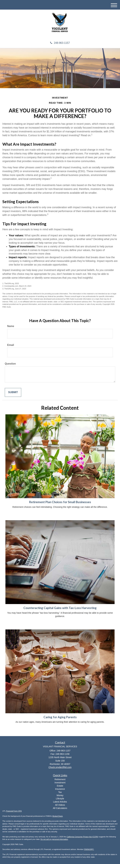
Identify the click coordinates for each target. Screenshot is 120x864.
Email (10, 345)
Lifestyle (60, 798)
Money (60, 795)
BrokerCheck (58, 816)
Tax (60, 792)
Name (10, 326)
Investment (60, 782)
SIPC (92, 849)
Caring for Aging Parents (60, 717)
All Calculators (60, 808)
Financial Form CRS (14, 811)
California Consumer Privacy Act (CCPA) (82, 837)
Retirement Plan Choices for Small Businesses (60, 502)
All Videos (60, 805)
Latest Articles (60, 801)
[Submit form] (13, 392)
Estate (60, 785)
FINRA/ (87, 849)
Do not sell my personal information (54, 839)
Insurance (60, 789)
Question (10, 363)
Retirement (60, 779)
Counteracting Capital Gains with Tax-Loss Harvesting (60, 608)
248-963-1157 (60, 43)
